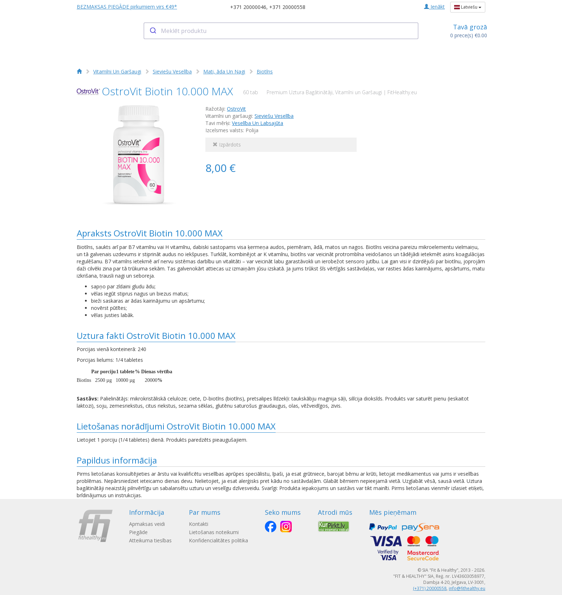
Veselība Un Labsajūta (257, 123)
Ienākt (434, 6)
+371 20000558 (287, 7)
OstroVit (236, 108)
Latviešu (467, 7)
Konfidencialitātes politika (218, 540)
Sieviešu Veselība (172, 71)
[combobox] (281, 31)
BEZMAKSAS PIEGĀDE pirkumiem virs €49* (127, 6)
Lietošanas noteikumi (214, 532)
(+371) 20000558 (430, 588)
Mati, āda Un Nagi (224, 71)
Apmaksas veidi (147, 523)
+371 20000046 (248, 7)
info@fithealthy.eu (467, 588)
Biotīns (265, 71)
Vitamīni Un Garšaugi (117, 71)
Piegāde (138, 532)
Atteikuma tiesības (150, 540)
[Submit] (152, 31)
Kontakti (198, 523)
